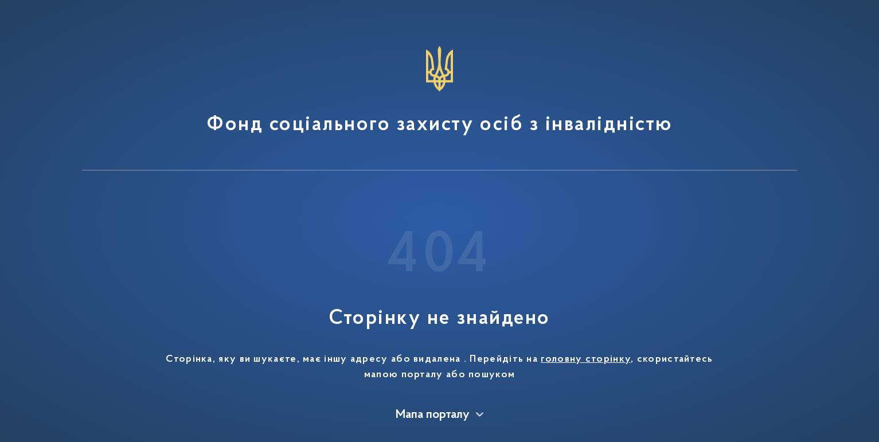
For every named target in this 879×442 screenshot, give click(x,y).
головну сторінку (586, 359)
